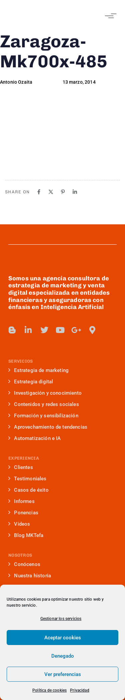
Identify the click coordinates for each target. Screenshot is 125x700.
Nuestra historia (29, 576)
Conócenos (24, 564)
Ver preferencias (62, 674)
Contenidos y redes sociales (43, 404)
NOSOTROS (20, 555)
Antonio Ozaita (16, 82)
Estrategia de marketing (38, 370)
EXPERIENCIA (23, 458)
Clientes (20, 467)
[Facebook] (38, 191)
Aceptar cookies (62, 638)
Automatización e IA (34, 438)
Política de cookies (49, 690)
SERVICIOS (20, 361)
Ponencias (23, 513)
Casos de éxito (28, 490)
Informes (21, 501)
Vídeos (19, 524)
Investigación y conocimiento (45, 393)
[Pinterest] (62, 191)
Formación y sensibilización (43, 416)
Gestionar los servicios (61, 618)
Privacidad (79, 690)
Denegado (62, 656)
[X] (50, 191)
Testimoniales (27, 479)
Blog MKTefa (25, 535)
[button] (109, 16)
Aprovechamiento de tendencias (47, 427)
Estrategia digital (30, 382)
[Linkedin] (74, 191)
